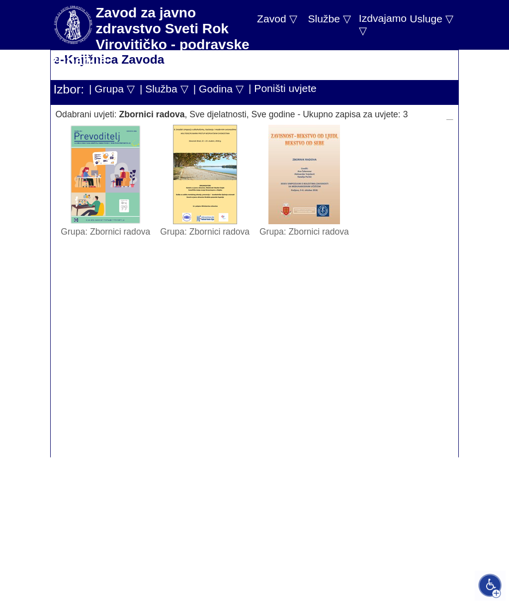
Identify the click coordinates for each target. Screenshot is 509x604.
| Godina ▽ (218, 88)
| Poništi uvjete (283, 88)
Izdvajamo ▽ (383, 24)
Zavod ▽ (277, 18)
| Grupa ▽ (112, 88)
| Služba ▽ (164, 88)
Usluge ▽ (431, 18)
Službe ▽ (329, 18)
